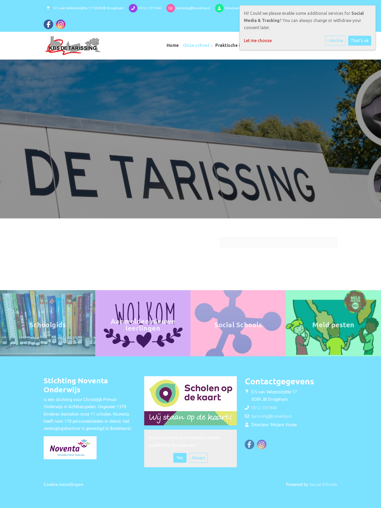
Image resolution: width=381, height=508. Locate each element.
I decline (335, 40)
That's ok (360, 40)
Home (173, 45)
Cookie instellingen (63, 484)
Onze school (197, 45)
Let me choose (258, 40)
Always (198, 457)
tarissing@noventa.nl (193, 8)
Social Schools (323, 484)
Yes (179, 457)
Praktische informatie (238, 45)
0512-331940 (150, 8)
